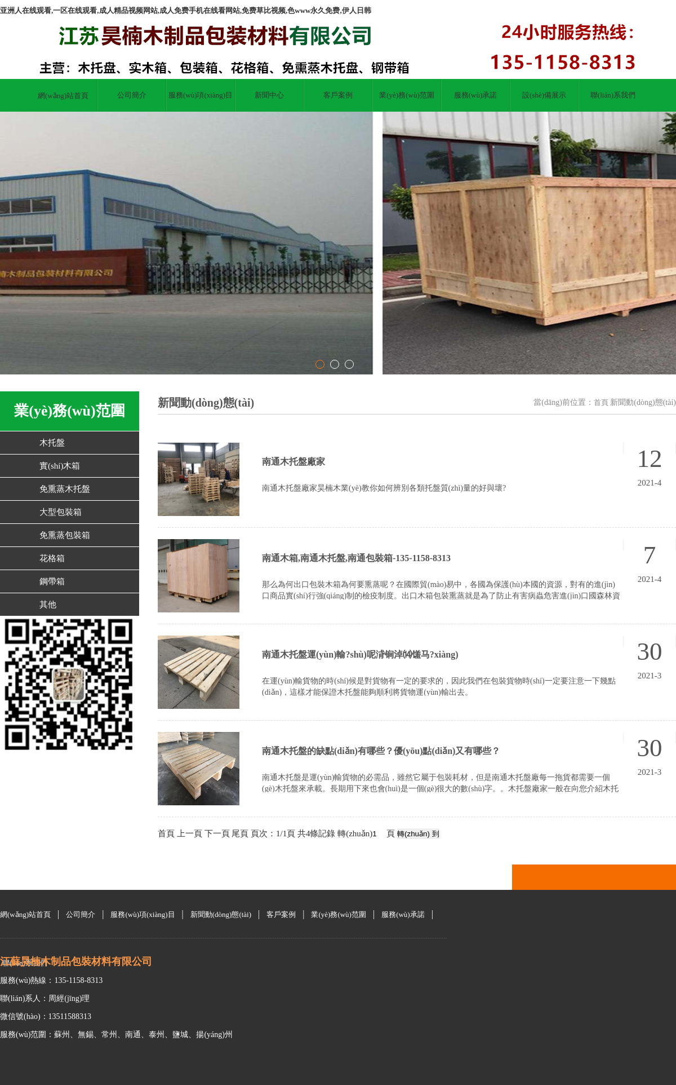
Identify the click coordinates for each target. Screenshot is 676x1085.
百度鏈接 (170, 1048)
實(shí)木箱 (60, 465)
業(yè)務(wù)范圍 (406, 95)
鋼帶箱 (52, 581)
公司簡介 (131, 95)
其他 (47, 604)
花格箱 (52, 558)
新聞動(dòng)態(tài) (220, 914)
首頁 (601, 402)
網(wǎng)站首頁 (63, 95)
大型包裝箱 (60, 512)
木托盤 (52, 442)
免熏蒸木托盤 (64, 488)
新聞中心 (269, 95)
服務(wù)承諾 (475, 95)
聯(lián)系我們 (612, 95)
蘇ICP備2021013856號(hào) (110, 1048)
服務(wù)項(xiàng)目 (200, 95)
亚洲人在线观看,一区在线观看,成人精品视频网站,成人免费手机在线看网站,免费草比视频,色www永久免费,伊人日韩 (185, 10)
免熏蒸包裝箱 (64, 535)
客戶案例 (338, 95)
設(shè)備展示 (544, 95)
